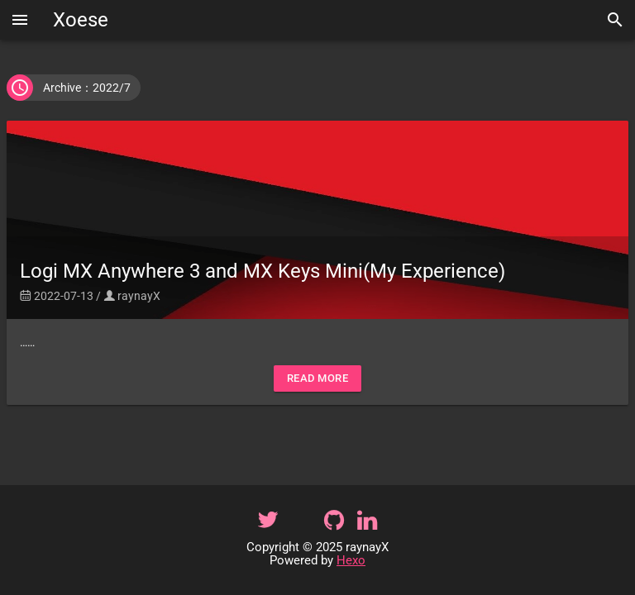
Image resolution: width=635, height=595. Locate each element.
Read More (318, 378)
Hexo (351, 561)
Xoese (80, 19)
